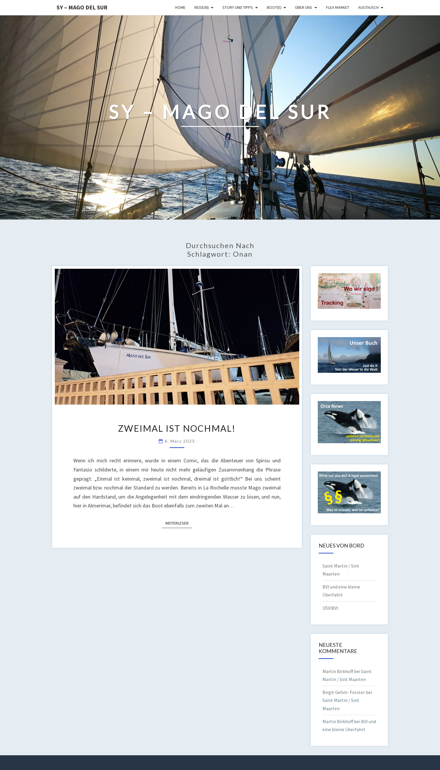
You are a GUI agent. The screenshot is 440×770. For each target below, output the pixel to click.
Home (180, 7)
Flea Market (337, 7)
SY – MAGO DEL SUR (82, 7)
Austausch (368, 7)
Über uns (303, 7)
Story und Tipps (237, 7)
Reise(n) (201, 7)
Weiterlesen (178, 523)
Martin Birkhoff (337, 721)
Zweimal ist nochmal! (177, 428)
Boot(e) (274, 7)
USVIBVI (330, 608)
